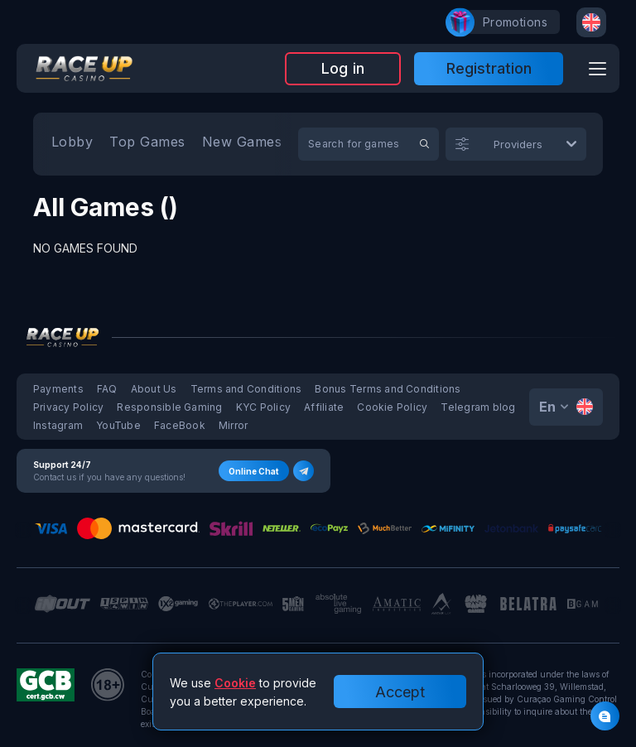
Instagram (58, 425)
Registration (489, 68)
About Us (154, 389)
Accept (400, 692)
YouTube (118, 425)
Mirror (233, 425)
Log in (342, 68)
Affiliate (324, 407)
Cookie (235, 683)
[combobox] (591, 22)
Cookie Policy (392, 407)
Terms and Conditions (246, 389)
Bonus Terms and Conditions (387, 389)
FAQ (107, 389)
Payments (58, 389)
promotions (506, 22)
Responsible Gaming (169, 407)
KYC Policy (263, 407)
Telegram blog (478, 407)
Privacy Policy (68, 407)
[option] (72, 144)
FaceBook (179, 425)
